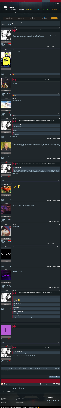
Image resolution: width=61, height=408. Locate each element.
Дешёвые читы (29, 9)
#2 (59, 49)
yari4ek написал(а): (16, 167)
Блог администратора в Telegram (21, 401)
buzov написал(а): (16, 128)
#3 (59, 77)
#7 (59, 161)
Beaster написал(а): (16, 307)
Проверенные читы (37, 9)
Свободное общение (14, 384)
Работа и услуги (3, 399)
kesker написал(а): (16, 303)
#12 (59, 269)
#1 (59, 27)
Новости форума (4, 398)
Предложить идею (4, 401)
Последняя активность (17, 12)
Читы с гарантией (9, 12)
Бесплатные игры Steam (20, 402)
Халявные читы (46, 9)
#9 (59, 203)
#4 (59, 98)
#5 (59, 118)
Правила (6, 9)
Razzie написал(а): (16, 315)
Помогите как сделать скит (9, 383)
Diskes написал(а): (16, 124)
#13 (59, 290)
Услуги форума (13, 9)
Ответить (49, 46)
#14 (59, 323)
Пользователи (21, 9)
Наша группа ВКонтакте (20, 398)
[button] (9, 9)
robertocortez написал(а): (17, 311)
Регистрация (24, 12)
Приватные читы (54, 9)
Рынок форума (18, 399)
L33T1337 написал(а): (17, 351)
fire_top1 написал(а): (16, 132)
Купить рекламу (3, 402)
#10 (59, 224)
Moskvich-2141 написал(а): (17, 296)
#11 (59, 246)
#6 (59, 141)
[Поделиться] (58, 27)
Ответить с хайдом (56, 46)
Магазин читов (3, 12)
